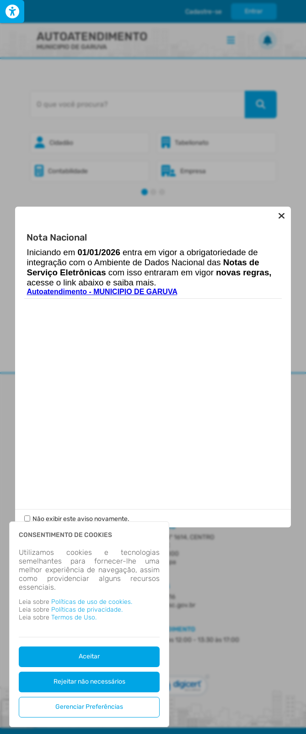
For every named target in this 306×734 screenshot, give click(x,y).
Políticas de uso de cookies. (91, 602)
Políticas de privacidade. (87, 609)
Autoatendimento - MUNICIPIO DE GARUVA (102, 292)
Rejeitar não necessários (89, 681)
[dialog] (89, 624)
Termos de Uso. (74, 617)
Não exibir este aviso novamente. (80, 519)
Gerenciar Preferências (89, 707)
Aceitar (89, 656)
